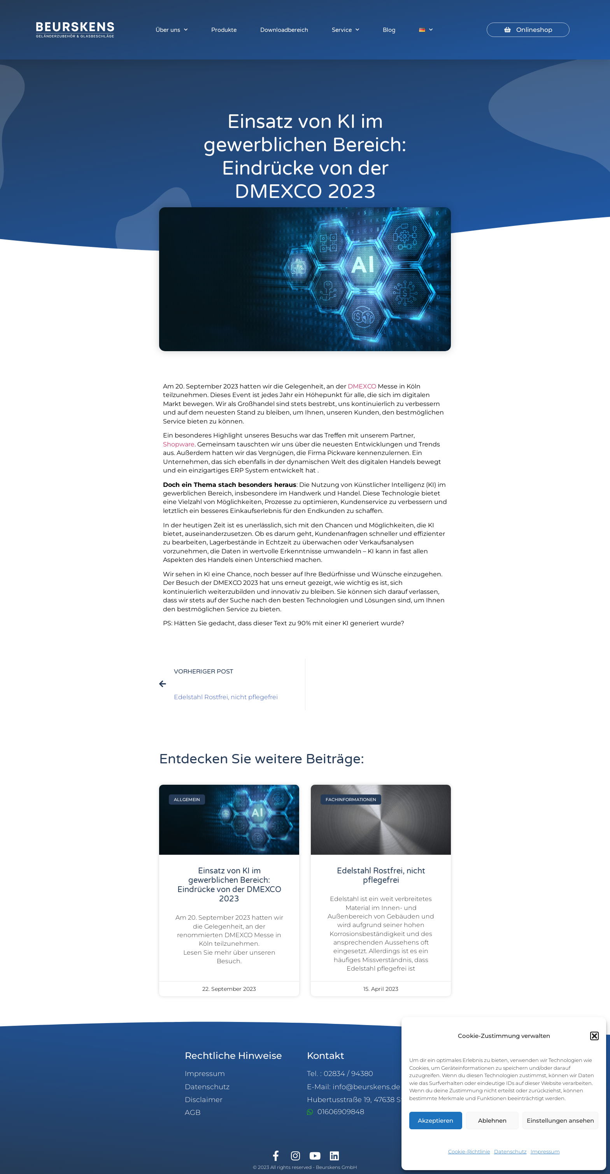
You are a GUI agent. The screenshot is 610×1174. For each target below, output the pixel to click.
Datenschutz (510, 1151)
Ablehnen (492, 1120)
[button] (594, 1036)
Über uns (172, 30)
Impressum (545, 1151)
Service (345, 30)
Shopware (179, 444)
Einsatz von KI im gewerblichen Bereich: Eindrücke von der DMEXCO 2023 (229, 885)
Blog (389, 29)
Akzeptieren (435, 1120)
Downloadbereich (284, 29)
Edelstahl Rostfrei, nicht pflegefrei (381, 875)
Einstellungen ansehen (560, 1120)
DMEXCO (362, 386)
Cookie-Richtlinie (469, 1151)
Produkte (224, 29)
